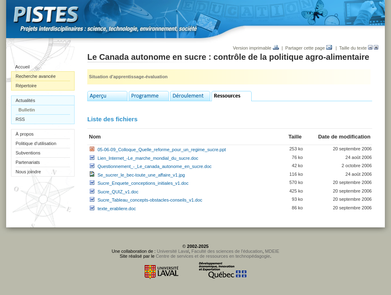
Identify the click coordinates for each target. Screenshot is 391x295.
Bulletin (26, 109)
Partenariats (28, 162)
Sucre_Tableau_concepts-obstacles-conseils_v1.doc (150, 199)
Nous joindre (28, 171)
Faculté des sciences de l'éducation (226, 251)
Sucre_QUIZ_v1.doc (118, 191)
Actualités (25, 100)
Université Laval (173, 251)
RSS (20, 119)
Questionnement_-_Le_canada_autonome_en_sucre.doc (154, 166)
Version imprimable (256, 47)
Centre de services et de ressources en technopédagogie (213, 256)
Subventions (28, 152)
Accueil (22, 66)
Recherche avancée (36, 76)
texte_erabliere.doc (117, 208)
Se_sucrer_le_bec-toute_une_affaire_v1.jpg (141, 174)
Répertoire (26, 85)
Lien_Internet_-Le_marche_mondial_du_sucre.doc (148, 158)
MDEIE (272, 251)
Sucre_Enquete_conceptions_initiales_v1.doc (143, 183)
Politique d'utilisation (36, 143)
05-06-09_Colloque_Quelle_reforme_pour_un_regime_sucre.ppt (162, 149)
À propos (25, 134)
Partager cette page (308, 47)
